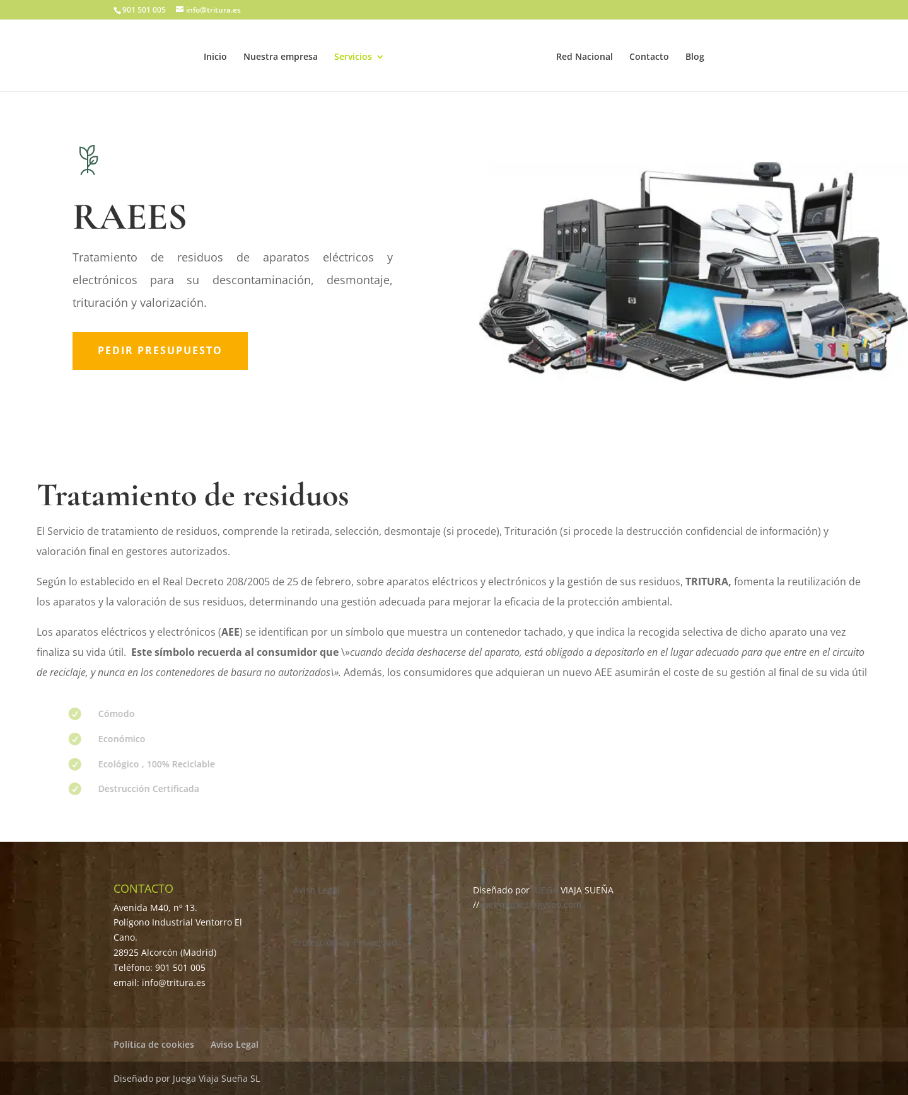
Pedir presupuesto (160, 350)
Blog (694, 57)
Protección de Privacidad (345, 942)
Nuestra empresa (280, 57)
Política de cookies (154, 1044)
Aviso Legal (316, 890)
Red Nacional (584, 57)
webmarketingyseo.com (531, 904)
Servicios (353, 57)
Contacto (649, 57)
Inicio (215, 57)
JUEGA (546, 890)
